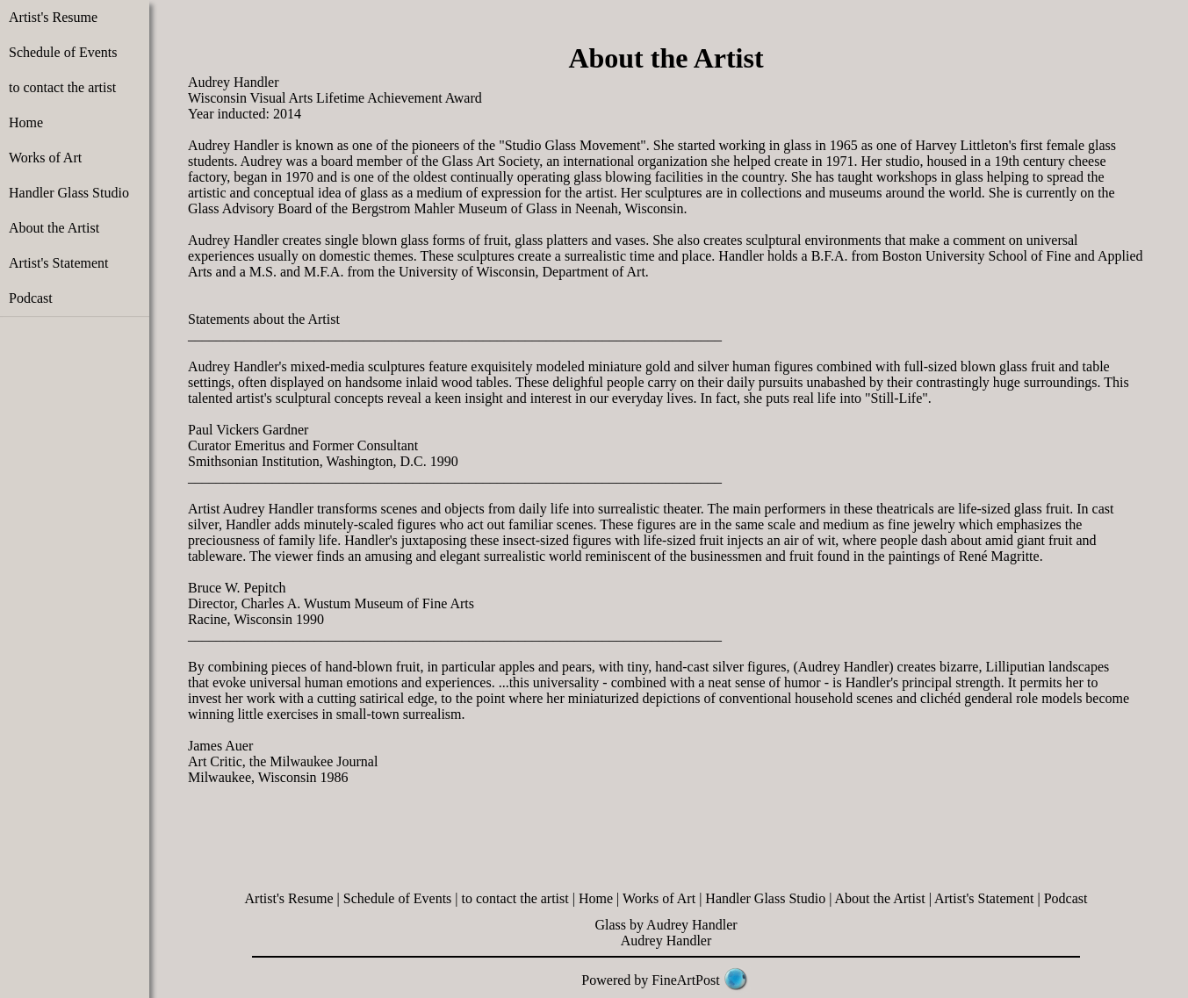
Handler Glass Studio (69, 192)
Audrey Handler (666, 940)
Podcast (31, 298)
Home (26, 122)
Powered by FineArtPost (650, 980)
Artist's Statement (59, 262)
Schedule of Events (63, 52)
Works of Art (45, 157)
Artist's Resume (53, 17)
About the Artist (54, 227)
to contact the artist (62, 87)
